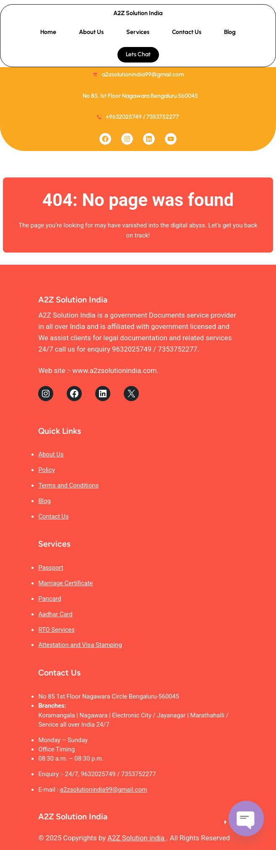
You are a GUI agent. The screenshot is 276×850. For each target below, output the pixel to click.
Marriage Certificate (65, 583)
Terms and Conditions (68, 485)
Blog (44, 501)
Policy (46, 470)
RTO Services (56, 630)
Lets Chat (138, 54)
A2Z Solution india (136, 838)
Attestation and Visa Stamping (80, 645)
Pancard (49, 598)
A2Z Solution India (138, 13)
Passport (50, 567)
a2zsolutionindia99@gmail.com (103, 789)
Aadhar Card (55, 614)
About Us (50, 454)
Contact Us (53, 516)
